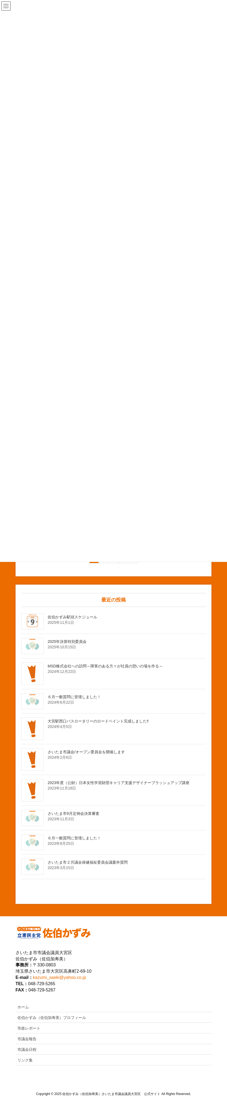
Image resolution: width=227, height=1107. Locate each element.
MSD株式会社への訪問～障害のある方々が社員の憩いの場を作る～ (105, 666)
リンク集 (25, 1060)
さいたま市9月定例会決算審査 (73, 813)
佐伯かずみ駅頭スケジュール (72, 617)
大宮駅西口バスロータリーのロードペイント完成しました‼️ (98, 721)
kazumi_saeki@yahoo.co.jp (59, 977)
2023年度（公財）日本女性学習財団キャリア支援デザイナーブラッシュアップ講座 (118, 783)
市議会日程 (26, 1049)
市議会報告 (26, 1039)
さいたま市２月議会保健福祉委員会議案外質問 (88, 862)
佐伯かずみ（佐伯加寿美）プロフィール (51, 1017)
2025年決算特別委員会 (67, 641)
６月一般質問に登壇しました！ (74, 697)
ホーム (23, 1007)
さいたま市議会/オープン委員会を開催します (86, 752)
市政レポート (28, 1028)
